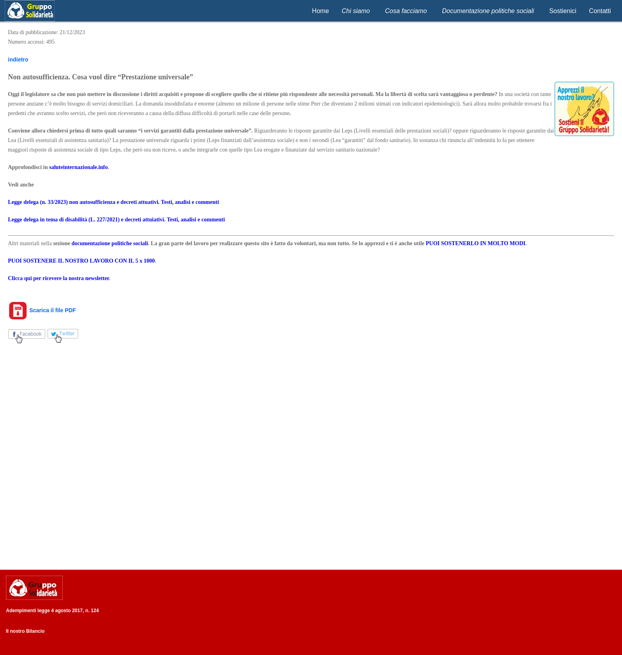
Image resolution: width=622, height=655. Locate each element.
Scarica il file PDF (42, 310)
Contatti (600, 11)
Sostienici (562, 11)
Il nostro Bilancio (25, 631)
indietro (18, 59)
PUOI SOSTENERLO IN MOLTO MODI (475, 243)
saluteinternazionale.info (78, 167)
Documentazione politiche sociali (488, 11)
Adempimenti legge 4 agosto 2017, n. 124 (52, 610)
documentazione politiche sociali (109, 243)
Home (320, 11)
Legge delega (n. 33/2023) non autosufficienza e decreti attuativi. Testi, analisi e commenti (113, 202)
